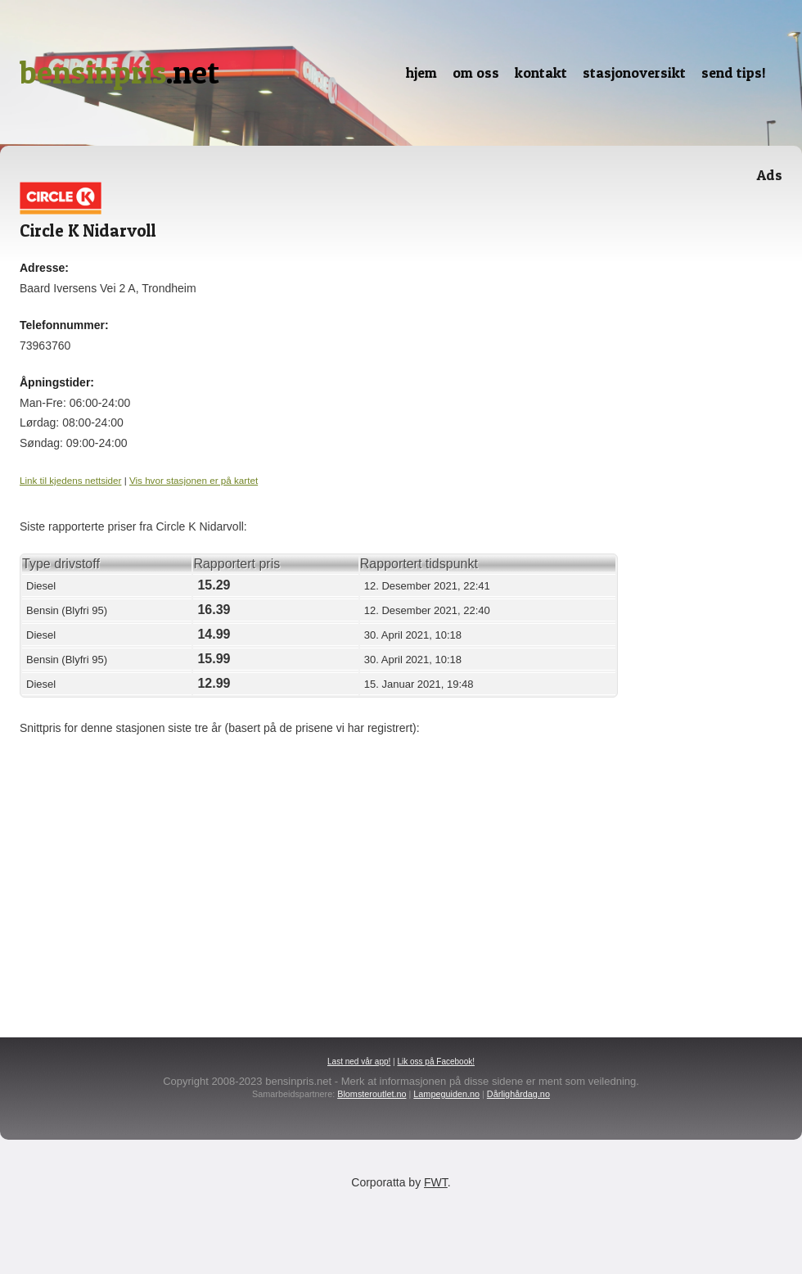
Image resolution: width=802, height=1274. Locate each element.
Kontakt (541, 72)
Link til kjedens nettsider (70, 480)
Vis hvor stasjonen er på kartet (193, 480)
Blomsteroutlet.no (371, 1094)
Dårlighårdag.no (518, 1094)
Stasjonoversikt (634, 72)
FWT (436, 1182)
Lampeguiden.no (446, 1094)
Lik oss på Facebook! (436, 1061)
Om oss (476, 72)
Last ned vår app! (358, 1061)
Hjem (421, 72)
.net (119, 72)
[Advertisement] (352, 869)
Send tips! (733, 72)
